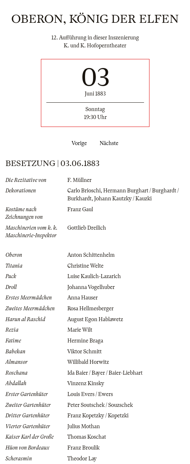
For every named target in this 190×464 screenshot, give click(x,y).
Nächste (110, 143)
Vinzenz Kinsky (85, 383)
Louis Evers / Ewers (90, 394)
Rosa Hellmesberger (90, 308)
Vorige (78, 143)
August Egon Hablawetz (95, 319)
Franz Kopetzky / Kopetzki (97, 415)
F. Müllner (79, 180)
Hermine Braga (85, 341)
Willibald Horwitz (88, 362)
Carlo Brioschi (84, 190)
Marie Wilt (79, 330)
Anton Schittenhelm (91, 255)
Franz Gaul (80, 209)
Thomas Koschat (86, 437)
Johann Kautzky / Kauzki (123, 198)
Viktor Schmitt (84, 351)
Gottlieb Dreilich (86, 228)
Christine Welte (85, 266)
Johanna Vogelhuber (91, 287)
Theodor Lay (82, 458)
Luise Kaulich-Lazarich (94, 276)
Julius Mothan (83, 426)
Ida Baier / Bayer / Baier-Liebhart (105, 373)
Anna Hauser (82, 298)
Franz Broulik (83, 448)
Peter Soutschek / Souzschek (100, 405)
